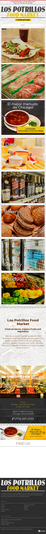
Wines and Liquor (5, 509)
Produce (3, 505)
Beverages (26, 506)
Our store (26, 509)
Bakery (25, 508)
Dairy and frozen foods (29, 505)
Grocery (3, 506)
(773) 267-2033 (23, 20)
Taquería (3, 511)
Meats (2, 508)
